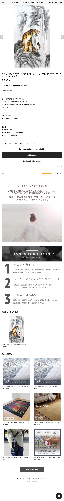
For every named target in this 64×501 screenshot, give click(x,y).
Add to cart (32, 155)
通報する (59, 166)
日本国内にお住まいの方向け (32, 161)
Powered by (32, 481)
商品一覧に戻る (32, 469)
